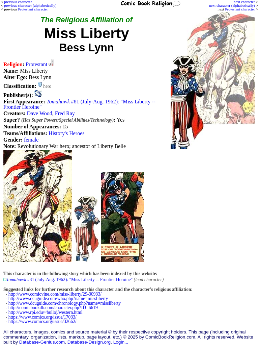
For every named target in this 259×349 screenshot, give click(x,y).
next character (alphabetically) (232, 5)
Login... (120, 342)
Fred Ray (65, 113)
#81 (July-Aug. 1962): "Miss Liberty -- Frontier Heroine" (79, 104)
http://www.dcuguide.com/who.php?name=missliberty (58, 298)
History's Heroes (66, 133)
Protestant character (240, 9)
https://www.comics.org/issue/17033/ (42, 317)
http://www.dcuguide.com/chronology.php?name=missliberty (64, 303)
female (31, 140)
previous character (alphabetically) (30, 5)
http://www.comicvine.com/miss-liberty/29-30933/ (55, 294)
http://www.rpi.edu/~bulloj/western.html (45, 312)
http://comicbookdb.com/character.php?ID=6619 (53, 307)
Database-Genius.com (42, 342)
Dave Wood (39, 113)
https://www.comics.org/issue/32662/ (42, 321)
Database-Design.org (89, 342)
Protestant (36, 64)
